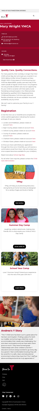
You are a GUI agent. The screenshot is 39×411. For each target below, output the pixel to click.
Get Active (19, 203)
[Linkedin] (10, 396)
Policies (4, 374)
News (9, 408)
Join (3, 380)
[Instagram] (3, 396)
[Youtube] (14, 396)
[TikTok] (18, 396)
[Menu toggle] (36, 15)
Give (3, 377)
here (10, 125)
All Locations (6, 23)
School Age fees (19, 155)
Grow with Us (19, 246)
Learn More (19, 288)
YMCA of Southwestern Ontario (14, 10)
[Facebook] (7, 396)
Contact (4, 408)
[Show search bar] (34, 16)
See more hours (8, 59)
